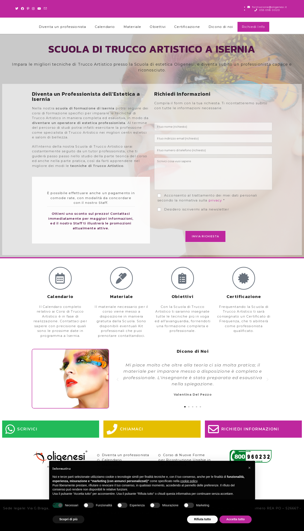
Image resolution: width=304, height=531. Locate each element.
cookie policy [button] (188, 481)
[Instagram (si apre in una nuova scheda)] (33, 8)
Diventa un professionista (62, 27)
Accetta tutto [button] (235, 519)
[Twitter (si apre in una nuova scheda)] (17, 8)
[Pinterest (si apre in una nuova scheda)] (28, 8)
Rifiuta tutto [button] (202, 519)
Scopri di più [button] (68, 519)
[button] (117, 379)
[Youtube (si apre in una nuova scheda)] (39, 8)
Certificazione (187, 27)
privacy (215, 200)
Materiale (132, 27)
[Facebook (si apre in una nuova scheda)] (23, 8)
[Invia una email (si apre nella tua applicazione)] (45, 8)
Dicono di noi (221, 27)
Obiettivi (158, 27)
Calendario (105, 27)
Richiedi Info (253, 27)
